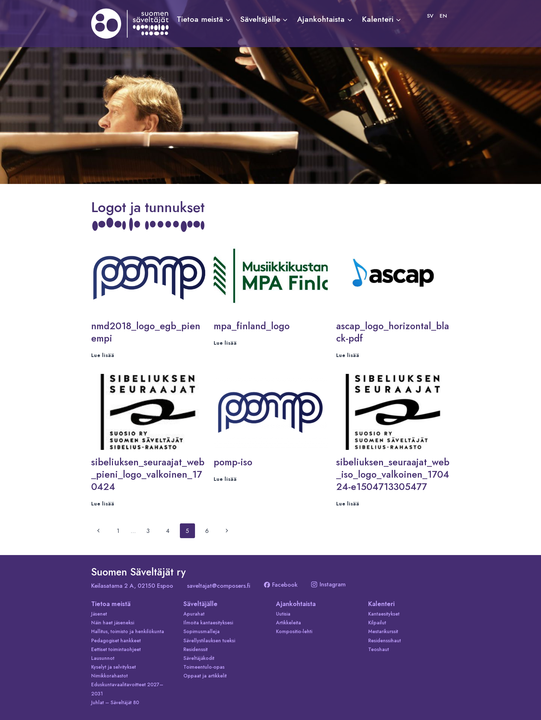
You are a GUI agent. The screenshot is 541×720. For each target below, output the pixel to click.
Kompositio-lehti (294, 631)
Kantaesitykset (384, 613)
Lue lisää (102, 355)
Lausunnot (102, 658)
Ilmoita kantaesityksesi (208, 622)
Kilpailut (377, 622)
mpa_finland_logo (252, 326)
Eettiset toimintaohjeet (116, 649)
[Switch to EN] (443, 15)
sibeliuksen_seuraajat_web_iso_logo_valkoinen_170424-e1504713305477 (392, 474)
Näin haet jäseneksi (112, 622)
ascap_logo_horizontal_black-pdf (392, 332)
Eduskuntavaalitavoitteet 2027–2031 (127, 689)
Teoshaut (378, 649)
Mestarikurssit (383, 631)
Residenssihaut (384, 640)
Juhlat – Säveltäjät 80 (115, 702)
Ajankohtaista (296, 604)
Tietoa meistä (111, 604)
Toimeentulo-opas (204, 666)
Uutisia (283, 613)
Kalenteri (381, 604)
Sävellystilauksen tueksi (209, 640)
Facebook (281, 584)
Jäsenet (99, 613)
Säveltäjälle (200, 604)
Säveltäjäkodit (198, 658)
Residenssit (195, 649)
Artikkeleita (288, 622)
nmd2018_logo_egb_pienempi (145, 332)
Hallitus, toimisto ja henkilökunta (127, 631)
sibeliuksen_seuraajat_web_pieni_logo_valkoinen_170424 (148, 474)
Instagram (328, 584)
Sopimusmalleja (201, 631)
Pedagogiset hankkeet (116, 640)
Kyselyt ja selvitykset (113, 666)
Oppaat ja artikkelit (205, 675)
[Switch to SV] (430, 15)
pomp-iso (233, 462)
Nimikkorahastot (109, 675)
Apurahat (194, 613)
